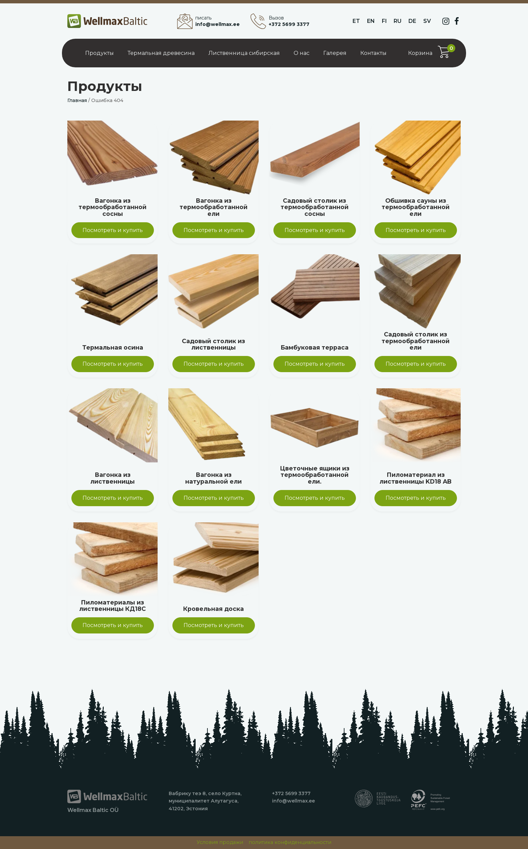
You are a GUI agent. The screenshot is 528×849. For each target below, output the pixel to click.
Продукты (99, 53)
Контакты (373, 53)
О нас (301, 53)
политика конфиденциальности (290, 842)
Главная (77, 100)
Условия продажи (220, 842)
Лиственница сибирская (244, 53)
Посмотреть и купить (112, 230)
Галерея (334, 53)
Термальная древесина (161, 53)
